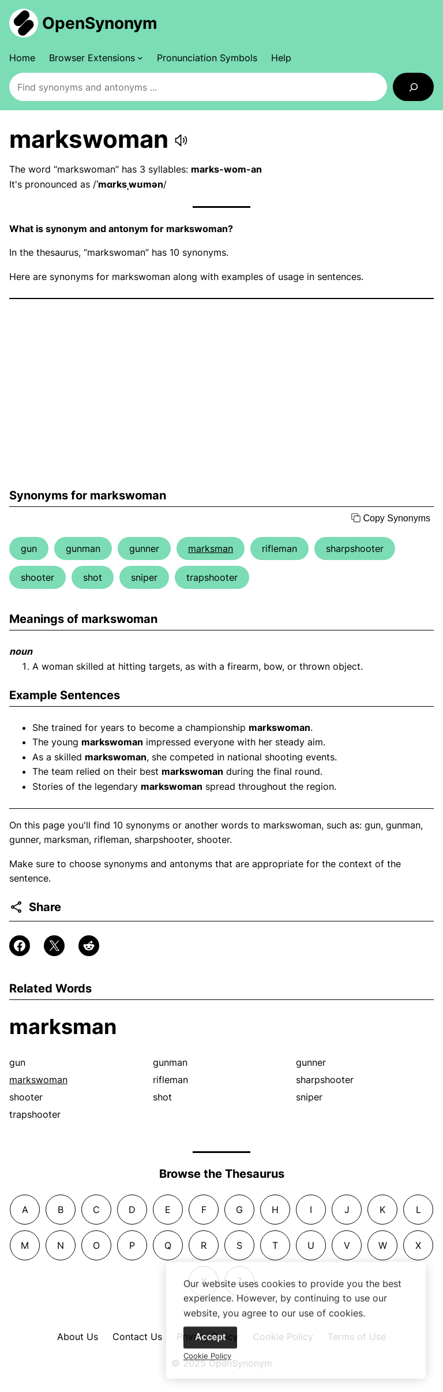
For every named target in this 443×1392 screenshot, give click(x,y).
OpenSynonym (99, 23)
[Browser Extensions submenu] (96, 57)
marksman (210, 548)
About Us (77, 1336)
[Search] (413, 87)
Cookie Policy (207, 1361)
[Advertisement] (221, 394)
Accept (210, 1343)
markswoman (38, 1079)
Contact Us (137, 1336)
